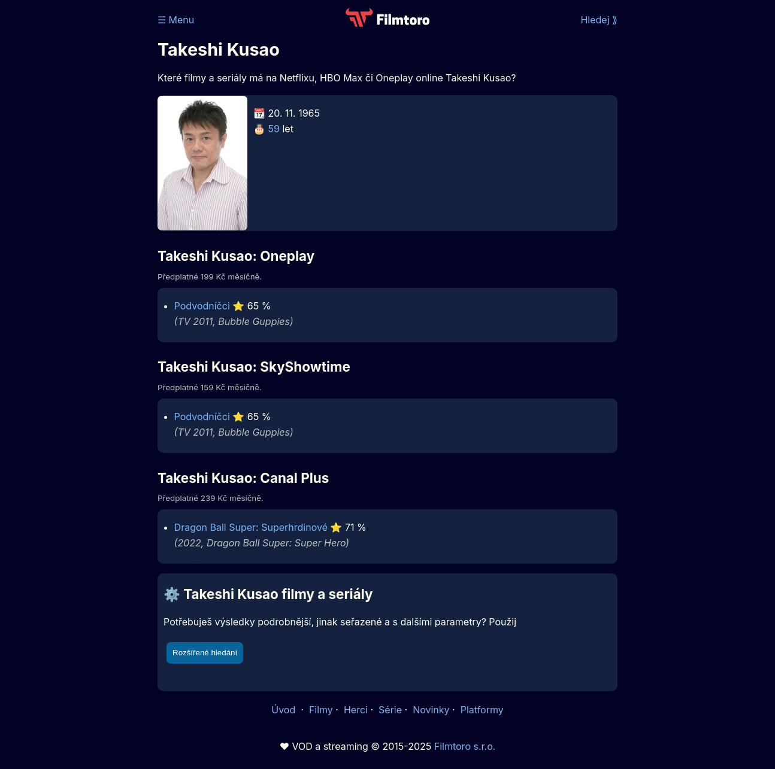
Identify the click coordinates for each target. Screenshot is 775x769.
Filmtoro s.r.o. (465, 746)
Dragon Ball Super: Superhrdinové (251, 527)
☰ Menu (176, 20)
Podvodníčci (202, 306)
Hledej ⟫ (598, 20)
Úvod (284, 710)
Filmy (321, 710)
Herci (356, 710)
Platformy (482, 710)
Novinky (431, 710)
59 (274, 129)
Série (390, 710)
